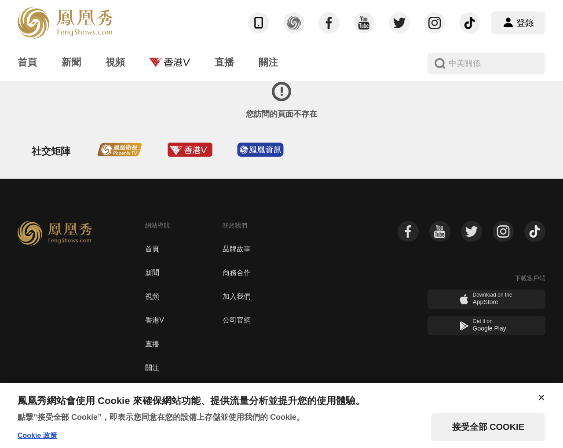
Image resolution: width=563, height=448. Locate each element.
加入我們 (237, 296)
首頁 (152, 249)
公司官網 (237, 320)
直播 (152, 344)
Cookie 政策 (37, 435)
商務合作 (237, 272)
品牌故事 (237, 249)
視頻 (152, 296)
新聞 (152, 272)
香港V (154, 320)
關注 (152, 367)
